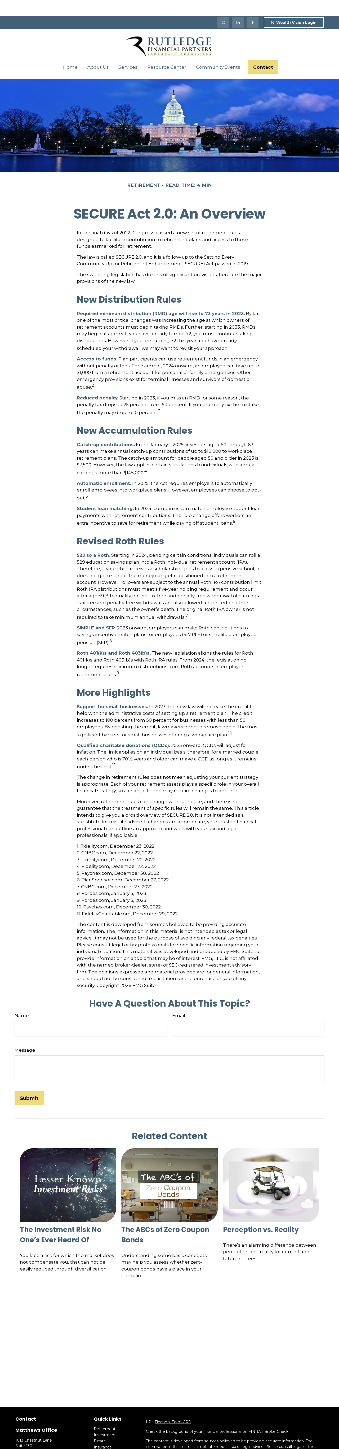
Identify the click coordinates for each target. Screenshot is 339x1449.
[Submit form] (29, 1082)
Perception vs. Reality (261, 1214)
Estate (100, 1425)
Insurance (103, 1431)
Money (100, 1443)
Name (22, 999)
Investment (105, 1419)
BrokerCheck (276, 1415)
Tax (97, 1437)
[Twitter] (223, 6)
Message (25, 1034)
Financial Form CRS (173, 1406)
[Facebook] (252, 6)
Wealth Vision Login (293, 6)
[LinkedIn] (238, 6)
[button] (70, 51)
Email (178, 999)
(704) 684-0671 (43, 1441)
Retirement (104, 1413)
